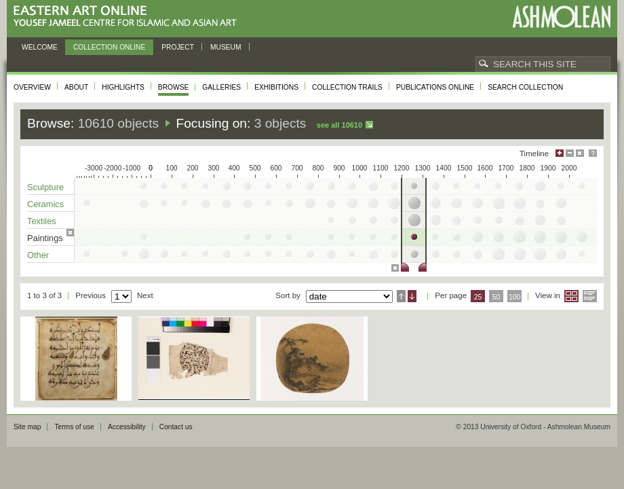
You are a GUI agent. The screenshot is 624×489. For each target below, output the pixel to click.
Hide (580, 153)
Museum (225, 47)
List (590, 296)
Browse (173, 87)
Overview (32, 87)
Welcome (40, 47)
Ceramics (45, 204)
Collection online (109, 47)
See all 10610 (339, 125)
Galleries (221, 87)
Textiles (41, 221)
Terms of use (74, 427)
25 (478, 297)
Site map (27, 427)
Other (38, 255)
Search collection (525, 87)
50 (496, 297)
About (76, 87)
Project (177, 47)
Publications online (435, 87)
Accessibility (127, 427)
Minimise (570, 153)
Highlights (123, 87)
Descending (412, 296)
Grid (571, 296)
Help (593, 153)
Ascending (401, 296)
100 (514, 297)
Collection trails (347, 87)
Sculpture (45, 187)
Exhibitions (276, 87)
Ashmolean (561, 16)
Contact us (176, 427)
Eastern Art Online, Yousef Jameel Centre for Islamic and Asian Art (128, 16)
